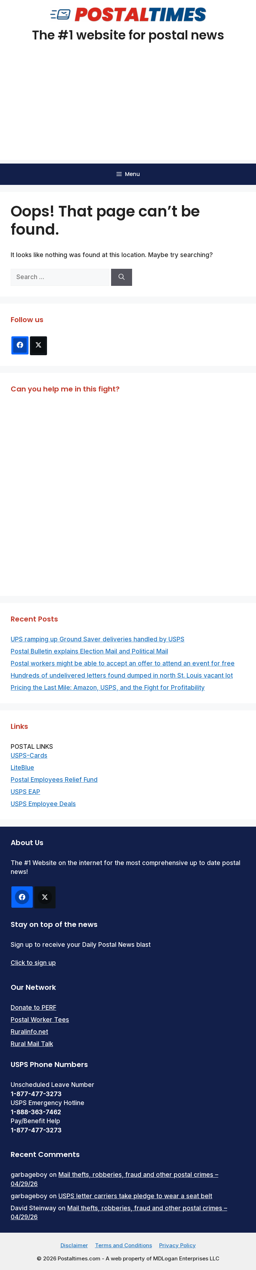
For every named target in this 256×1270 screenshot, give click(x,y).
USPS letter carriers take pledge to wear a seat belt (135, 1196)
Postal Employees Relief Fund (54, 779)
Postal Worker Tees (40, 1019)
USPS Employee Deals (43, 803)
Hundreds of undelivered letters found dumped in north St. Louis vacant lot (122, 675)
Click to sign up (33, 962)
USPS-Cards (29, 755)
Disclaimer (74, 1245)
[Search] (121, 277)
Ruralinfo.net (29, 1031)
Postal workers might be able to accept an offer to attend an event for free (123, 663)
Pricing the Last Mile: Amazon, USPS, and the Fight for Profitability (108, 687)
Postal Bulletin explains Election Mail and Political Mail (89, 651)
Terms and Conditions (123, 1245)
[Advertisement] (128, 110)
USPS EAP (25, 791)
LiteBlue (22, 767)
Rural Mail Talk (32, 1043)
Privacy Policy (177, 1245)
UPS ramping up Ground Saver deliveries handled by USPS (97, 639)
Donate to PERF (33, 1007)
